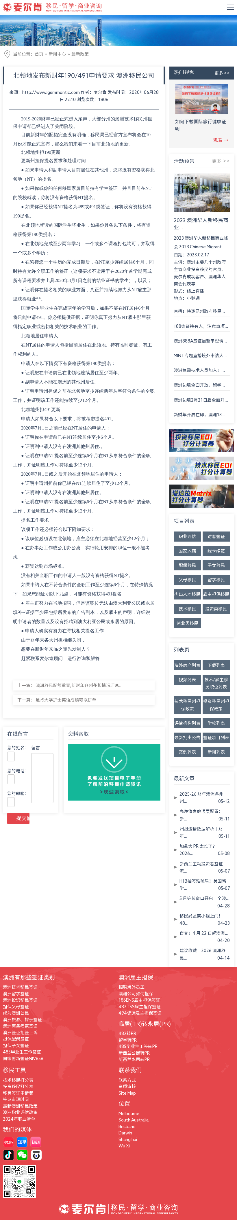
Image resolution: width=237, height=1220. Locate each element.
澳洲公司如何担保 (135, 994)
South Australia (133, 1120)
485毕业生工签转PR (138, 1046)
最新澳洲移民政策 (20, 1106)
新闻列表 (216, 752)
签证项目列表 (216, 737)
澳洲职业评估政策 (20, 1112)
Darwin (125, 1133)
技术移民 (187, 609)
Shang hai (127, 1139)
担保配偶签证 (16, 1039)
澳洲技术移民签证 (20, 987)
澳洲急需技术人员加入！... (199, 370)
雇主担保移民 (216, 594)
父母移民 (187, 580)
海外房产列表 (187, 665)
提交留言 (22, 818)
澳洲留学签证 (16, 994)
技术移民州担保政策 (187, 705)
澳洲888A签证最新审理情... (200, 341)
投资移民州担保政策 (216, 705)
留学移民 (216, 580)
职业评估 (187, 536)
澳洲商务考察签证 (20, 1026)
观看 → (220, 140)
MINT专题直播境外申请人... (200, 355)
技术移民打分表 (18, 1080)
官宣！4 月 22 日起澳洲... (203, 933)
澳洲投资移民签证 (20, 1000)
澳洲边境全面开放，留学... (199, 385)
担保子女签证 (16, 1045)
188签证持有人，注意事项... (201, 326)
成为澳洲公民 (16, 1013)
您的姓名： (18, 748)
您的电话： (18, 771)
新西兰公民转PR (134, 1053)
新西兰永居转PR (134, 1059)
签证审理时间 (16, 1099)
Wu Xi (124, 1146)
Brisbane (127, 1126)
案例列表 (187, 752)
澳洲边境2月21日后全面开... (201, 400)
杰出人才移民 (187, 594)
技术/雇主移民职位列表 (216, 683)
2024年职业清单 (19, 1119)
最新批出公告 (187, 737)
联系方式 (127, 1080)
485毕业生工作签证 (22, 1052)
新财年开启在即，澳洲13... (199, 415)
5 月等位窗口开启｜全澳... (204, 898)
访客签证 (216, 536)
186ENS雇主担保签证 (139, 1000)
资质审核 (127, 1086)
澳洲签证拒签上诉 (20, 1032)
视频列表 (187, 680)
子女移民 (216, 565)
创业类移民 (187, 623)
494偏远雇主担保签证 (140, 1013)
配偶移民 (187, 565)
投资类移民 (216, 609)
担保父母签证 (16, 1007)
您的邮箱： (18, 793)
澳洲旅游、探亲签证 (22, 1019)
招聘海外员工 (131, 987)
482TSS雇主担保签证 (139, 1007)
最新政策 (80, 54)
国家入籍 (187, 551)
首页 (39, 54)
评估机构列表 (187, 723)
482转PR (127, 1033)
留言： (37, 748)
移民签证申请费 (18, 1093)
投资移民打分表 (18, 1086)
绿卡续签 (216, 551)
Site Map (127, 1093)
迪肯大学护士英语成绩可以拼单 (66, 700)
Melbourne (128, 1113)
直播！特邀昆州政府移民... (199, 311)
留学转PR (127, 1040)
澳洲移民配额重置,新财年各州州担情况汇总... (79, 685)
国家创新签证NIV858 (23, 1058)
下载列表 (216, 665)
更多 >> (222, 73)
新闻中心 (57, 54)
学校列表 (216, 723)
